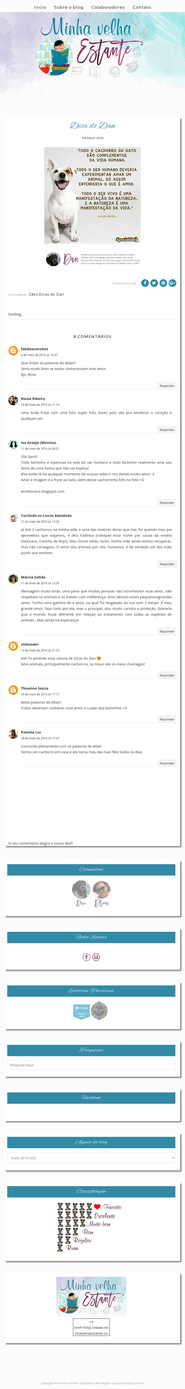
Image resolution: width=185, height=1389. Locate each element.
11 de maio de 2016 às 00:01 (40, 449)
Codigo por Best (134, 1383)
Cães (33, 294)
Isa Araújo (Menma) (38, 442)
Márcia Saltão (33, 577)
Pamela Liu (31, 732)
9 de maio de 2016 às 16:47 (39, 355)
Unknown (29, 644)
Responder (167, 386)
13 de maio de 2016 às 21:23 (40, 650)
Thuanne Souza (34, 688)
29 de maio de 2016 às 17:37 (40, 738)
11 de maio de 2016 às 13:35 (40, 583)
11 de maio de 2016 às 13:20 (40, 522)
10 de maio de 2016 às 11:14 (40, 405)
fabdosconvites (34, 348)
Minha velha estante (66, 1383)
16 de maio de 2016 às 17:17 (40, 694)
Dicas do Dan (51, 294)
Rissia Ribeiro (33, 398)
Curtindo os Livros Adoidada (46, 515)
